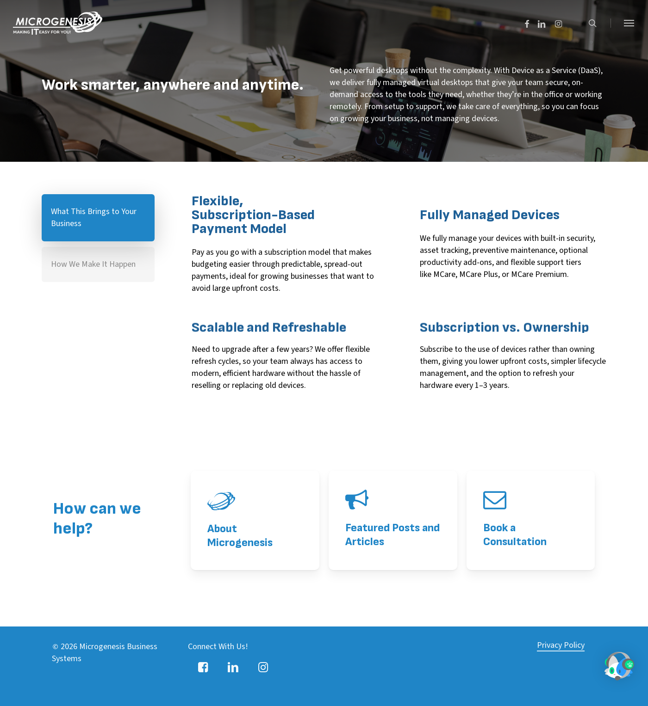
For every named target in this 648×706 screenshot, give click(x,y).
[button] (629, 23)
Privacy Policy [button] (561, 617)
